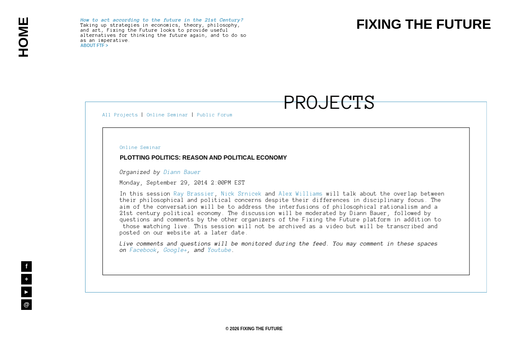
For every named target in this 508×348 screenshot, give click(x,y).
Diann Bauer (182, 172)
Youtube (220, 250)
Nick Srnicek (243, 194)
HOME (23, 37)
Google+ (176, 250)
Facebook (143, 250)
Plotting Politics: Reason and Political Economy (203, 157)
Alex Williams (301, 194)
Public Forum (215, 114)
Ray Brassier (194, 194)
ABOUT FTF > (94, 45)
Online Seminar (167, 114)
